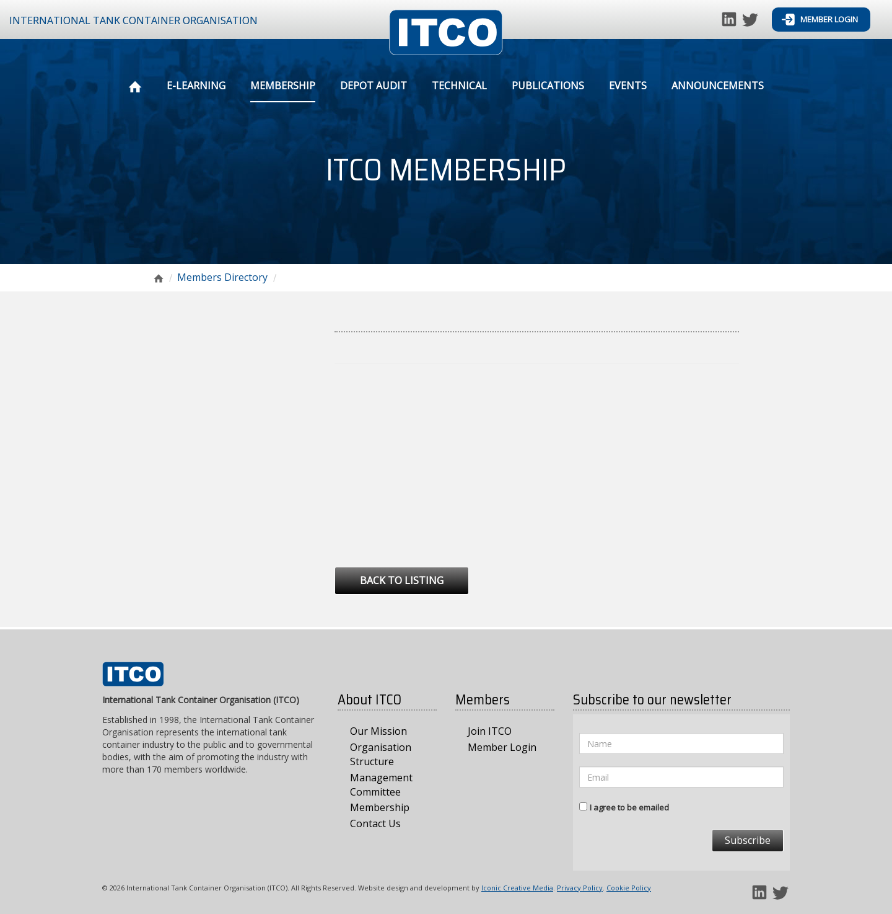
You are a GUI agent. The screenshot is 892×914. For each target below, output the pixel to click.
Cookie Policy (628, 887)
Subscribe (748, 840)
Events (628, 85)
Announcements (717, 85)
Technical (459, 85)
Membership (282, 85)
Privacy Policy (580, 887)
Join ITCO (490, 731)
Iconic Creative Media (517, 887)
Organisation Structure (380, 754)
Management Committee (381, 785)
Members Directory (222, 277)
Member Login (820, 19)
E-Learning (196, 85)
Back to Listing (402, 580)
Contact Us (375, 823)
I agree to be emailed (629, 807)
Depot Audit (373, 85)
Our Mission (378, 731)
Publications (548, 85)
